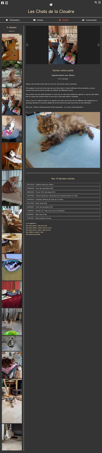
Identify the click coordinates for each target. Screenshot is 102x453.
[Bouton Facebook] (2, 3)
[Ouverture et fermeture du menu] (99, 2)
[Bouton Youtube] (6, 3)
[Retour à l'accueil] (51, 4)
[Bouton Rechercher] (96, 2)
